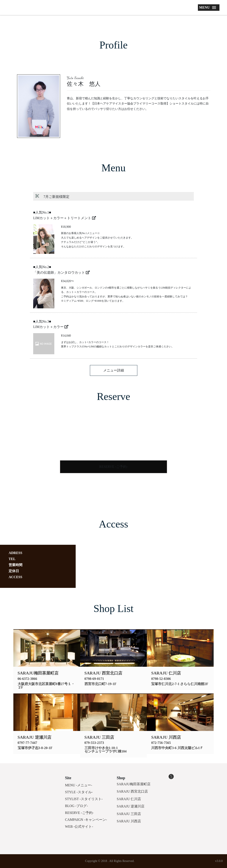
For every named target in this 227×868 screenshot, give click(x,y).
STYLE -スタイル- (79, 792)
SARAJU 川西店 (129, 821)
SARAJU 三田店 (129, 814)
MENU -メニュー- (78, 785)
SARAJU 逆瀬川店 (130, 806)
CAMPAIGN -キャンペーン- (86, 819)
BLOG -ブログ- (76, 806)
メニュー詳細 (113, 370)
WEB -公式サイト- (79, 826)
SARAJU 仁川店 (129, 799)
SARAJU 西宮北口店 (132, 791)
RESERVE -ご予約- (113, 466)
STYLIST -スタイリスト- (84, 799)
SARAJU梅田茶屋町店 (133, 784)
